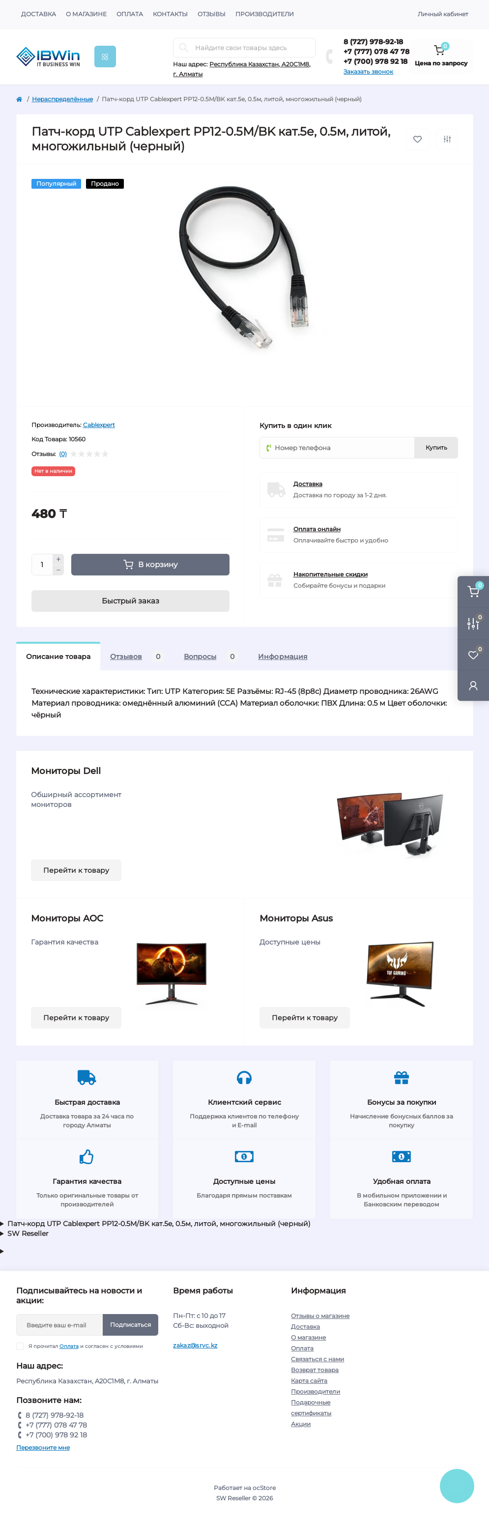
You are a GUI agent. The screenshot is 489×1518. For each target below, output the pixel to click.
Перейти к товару (76, 870)
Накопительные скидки (330, 574)
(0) (63, 454)
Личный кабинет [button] (443, 14)
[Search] (184, 47)
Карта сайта (309, 1380)
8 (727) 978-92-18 (373, 41)
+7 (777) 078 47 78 (376, 51)
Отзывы (212, 14)
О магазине (86, 14)
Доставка (38, 14)
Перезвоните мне (43, 1447)
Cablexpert (99, 425)
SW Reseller (28, 1233)
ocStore (264, 1487)
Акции (301, 1424)
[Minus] (58, 570)
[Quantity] (42, 564)
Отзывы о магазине (320, 1315)
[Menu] (105, 56)
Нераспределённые (62, 99)
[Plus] (58, 559)
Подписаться (130, 1324)
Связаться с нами (317, 1359)
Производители (264, 14)
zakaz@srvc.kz (195, 1345)
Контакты (170, 14)
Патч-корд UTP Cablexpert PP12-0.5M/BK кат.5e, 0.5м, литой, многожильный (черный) (159, 1223)
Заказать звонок (368, 71)
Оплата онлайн (317, 529)
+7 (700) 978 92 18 (375, 61)
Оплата (129, 14)
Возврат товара (315, 1370)
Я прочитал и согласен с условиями (86, 1346)
